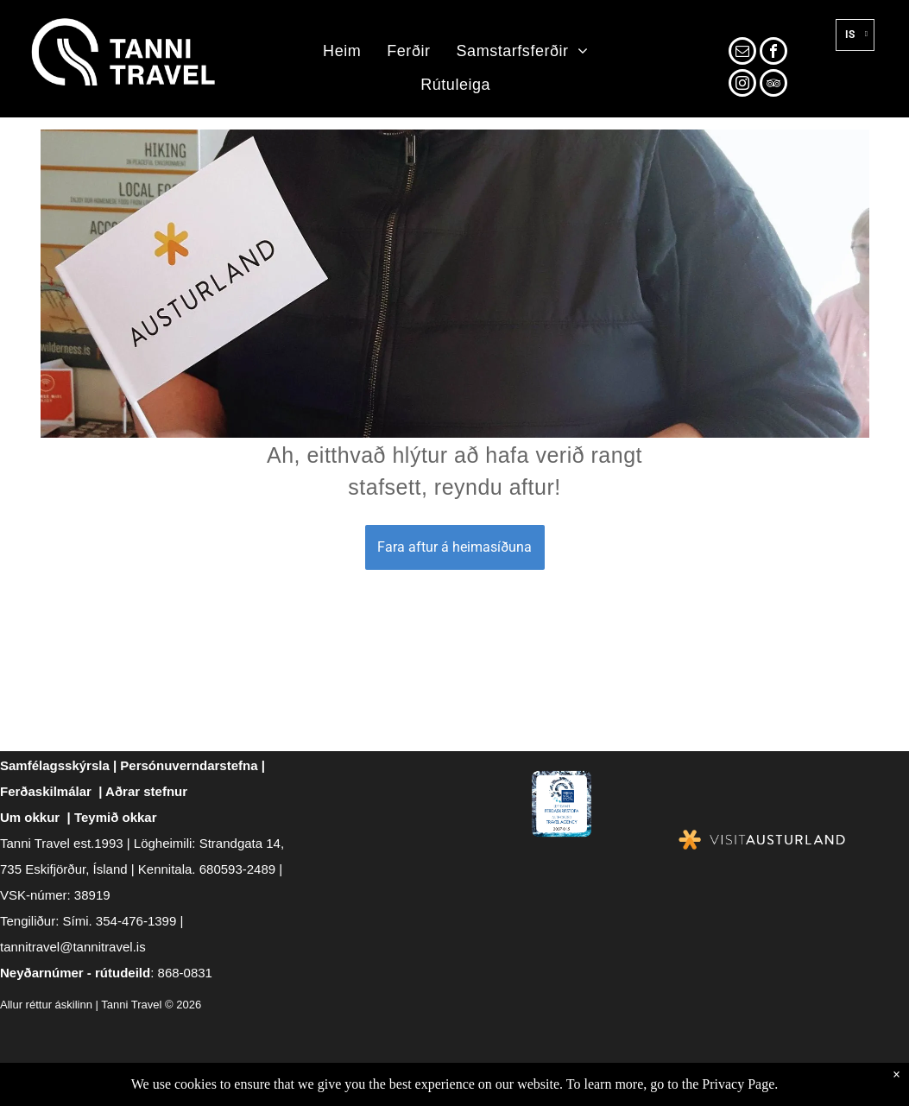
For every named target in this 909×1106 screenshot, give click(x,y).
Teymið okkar (115, 817)
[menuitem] (342, 51)
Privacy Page (738, 1084)
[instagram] (742, 85)
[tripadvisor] (773, 85)
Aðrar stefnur (146, 791)
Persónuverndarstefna (188, 765)
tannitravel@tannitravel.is (73, 946)
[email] (742, 53)
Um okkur (30, 817)
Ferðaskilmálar (46, 791)
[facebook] (773, 53)
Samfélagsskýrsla (55, 765)
